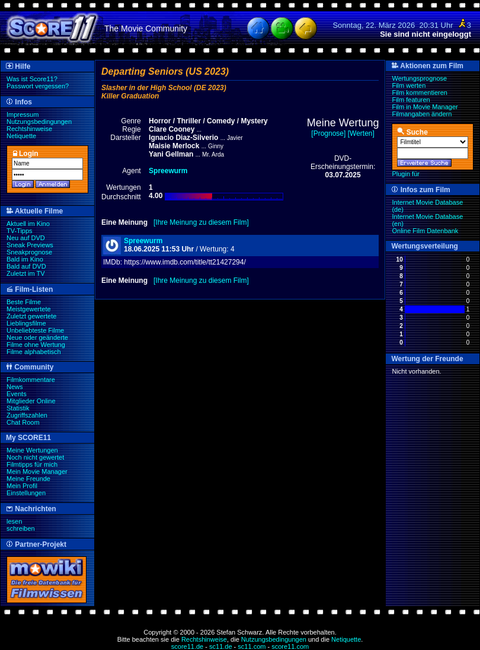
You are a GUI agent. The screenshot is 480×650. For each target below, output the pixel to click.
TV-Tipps (20, 230)
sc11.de (220, 646)
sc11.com (251, 646)
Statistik (18, 408)
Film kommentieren (419, 92)
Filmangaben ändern (422, 113)
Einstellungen (26, 492)
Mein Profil (22, 485)
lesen (14, 521)
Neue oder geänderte (37, 337)
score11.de (187, 646)
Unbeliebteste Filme (35, 330)
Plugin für (405, 173)
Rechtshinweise (29, 128)
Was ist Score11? (32, 78)
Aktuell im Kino (28, 223)
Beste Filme (24, 301)
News (15, 386)
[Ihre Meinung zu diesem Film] (201, 222)
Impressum (23, 114)
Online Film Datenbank (425, 230)
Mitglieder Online (31, 400)
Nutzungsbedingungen (39, 121)
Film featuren (411, 99)
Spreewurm (143, 241)
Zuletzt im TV (26, 273)
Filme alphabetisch (34, 351)
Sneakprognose (29, 252)
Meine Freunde (28, 478)
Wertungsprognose (419, 78)
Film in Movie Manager (424, 106)
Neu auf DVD (26, 237)
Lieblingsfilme (26, 323)
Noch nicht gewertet (35, 457)
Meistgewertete (29, 309)
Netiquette (21, 135)
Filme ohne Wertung (36, 344)
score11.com (290, 646)
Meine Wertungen (32, 450)
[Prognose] (328, 133)
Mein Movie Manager (37, 471)
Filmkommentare (31, 379)
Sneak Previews (30, 244)
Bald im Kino (25, 259)
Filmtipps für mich (32, 464)
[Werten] (361, 133)
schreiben (21, 528)
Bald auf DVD (26, 266)
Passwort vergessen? (38, 86)
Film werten (408, 85)
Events (17, 393)
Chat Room (23, 422)
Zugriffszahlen (27, 415)
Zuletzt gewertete (31, 316)
